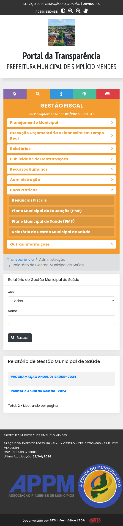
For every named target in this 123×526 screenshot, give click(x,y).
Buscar (20, 337)
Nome (12, 311)
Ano (11, 292)
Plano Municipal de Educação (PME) (47, 210)
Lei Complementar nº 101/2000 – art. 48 (62, 114)
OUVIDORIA (91, 4)
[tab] (15, 94)
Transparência (20, 259)
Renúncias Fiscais (29, 200)
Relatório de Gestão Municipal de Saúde (51, 232)
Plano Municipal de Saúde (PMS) (43, 221)
